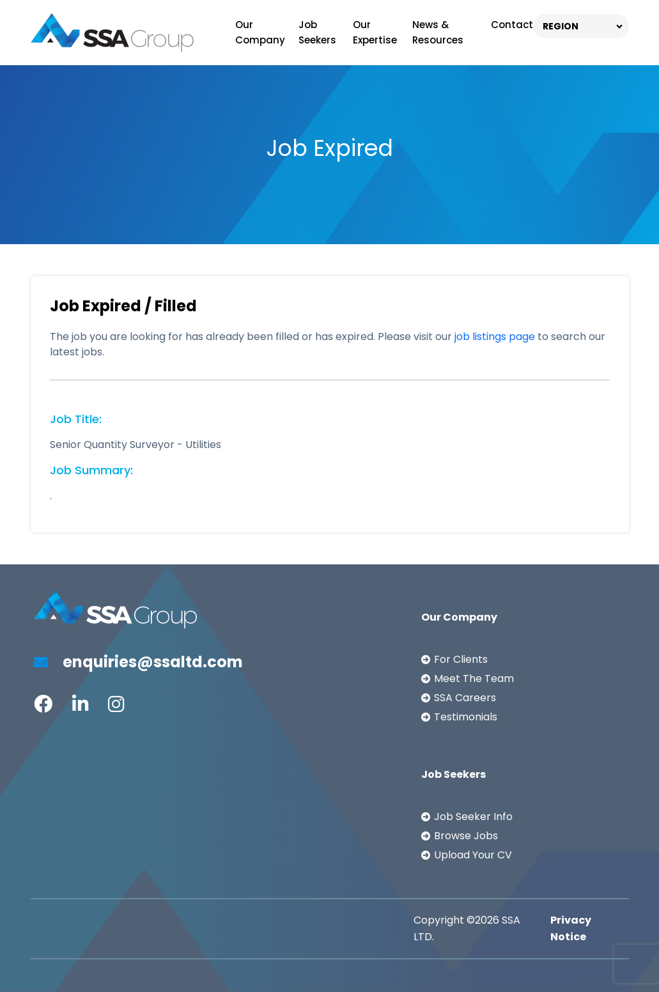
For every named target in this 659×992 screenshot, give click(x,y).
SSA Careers (465, 697)
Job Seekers (317, 32)
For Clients (461, 659)
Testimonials (465, 716)
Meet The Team (474, 678)
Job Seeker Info (473, 816)
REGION (560, 26)
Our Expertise (375, 32)
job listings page (494, 336)
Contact (512, 24)
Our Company (260, 32)
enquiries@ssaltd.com (138, 661)
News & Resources (437, 32)
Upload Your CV (473, 855)
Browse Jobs (466, 835)
